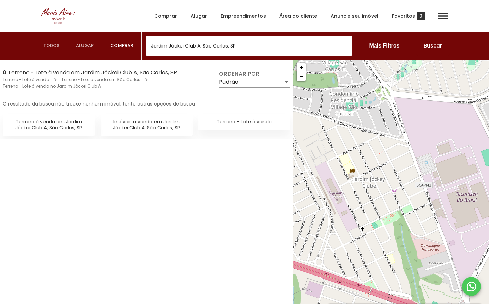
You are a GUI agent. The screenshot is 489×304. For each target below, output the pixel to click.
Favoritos (408, 16)
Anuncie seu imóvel (354, 16)
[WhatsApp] (471, 286)
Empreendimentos (243, 16)
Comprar (165, 16)
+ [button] (301, 67)
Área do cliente (298, 16)
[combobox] (249, 46)
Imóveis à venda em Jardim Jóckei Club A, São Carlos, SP (146, 124)
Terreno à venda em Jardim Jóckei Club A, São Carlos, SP (48, 124)
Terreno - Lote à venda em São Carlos (100, 79)
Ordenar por (239, 74)
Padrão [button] (228, 82)
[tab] (51, 46)
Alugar (199, 16)
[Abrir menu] (443, 16)
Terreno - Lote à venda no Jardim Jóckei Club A (52, 86)
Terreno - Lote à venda (26, 79)
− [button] (301, 76)
